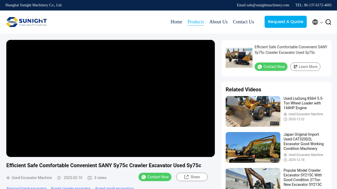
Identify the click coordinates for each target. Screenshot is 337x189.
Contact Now (155, 177)
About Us (218, 21)
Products (195, 21)
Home (176, 21)
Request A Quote (285, 22)
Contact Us (243, 21)
